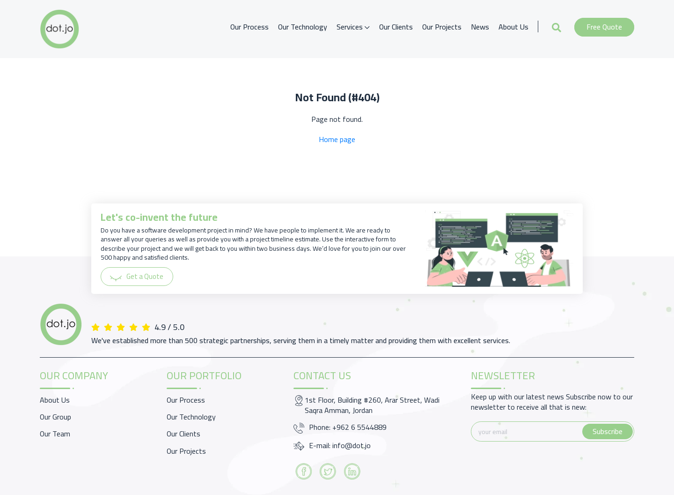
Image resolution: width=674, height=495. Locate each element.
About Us (513, 27)
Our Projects (442, 27)
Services (353, 27)
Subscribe (608, 431)
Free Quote (604, 27)
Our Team (55, 434)
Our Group (55, 417)
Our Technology (302, 27)
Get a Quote (138, 277)
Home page (337, 139)
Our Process (249, 27)
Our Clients (396, 27)
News (480, 27)
